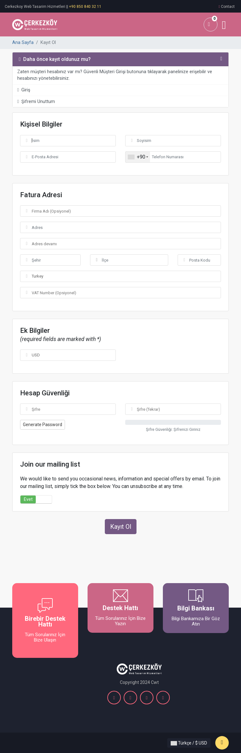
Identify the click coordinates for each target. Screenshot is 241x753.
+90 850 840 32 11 (85, 6)
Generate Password (42, 424)
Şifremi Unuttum (36, 101)
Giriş (23, 90)
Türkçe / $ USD (189, 742)
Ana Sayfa (23, 42)
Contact (228, 6)
